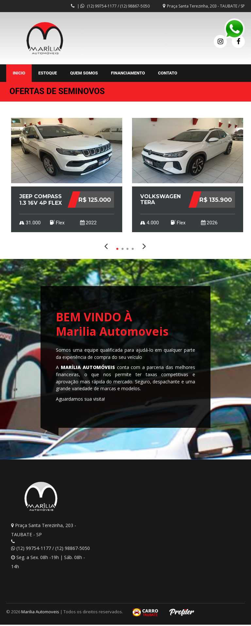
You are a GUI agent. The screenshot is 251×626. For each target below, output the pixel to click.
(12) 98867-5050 (135, 6)
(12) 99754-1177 (102, 6)
